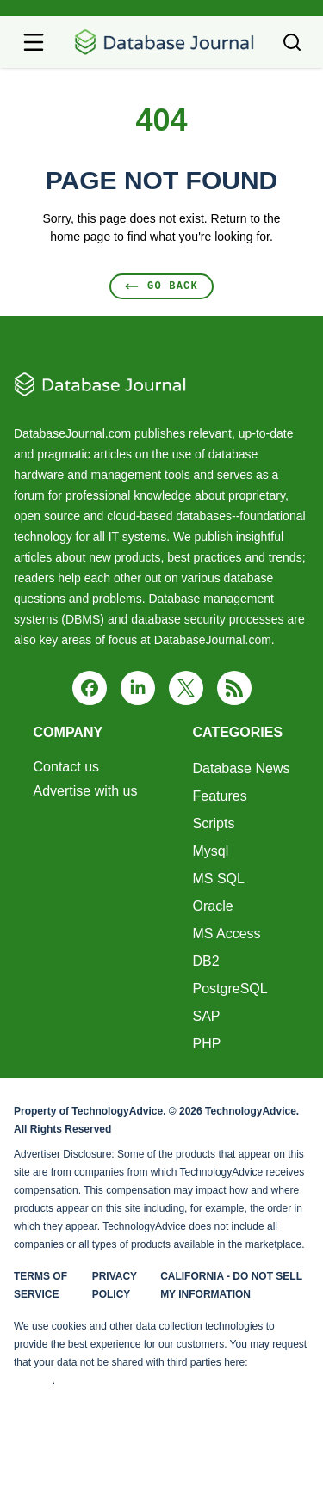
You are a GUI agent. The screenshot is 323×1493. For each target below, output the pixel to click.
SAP (206, 1016)
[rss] (234, 688)
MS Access (226, 933)
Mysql (210, 851)
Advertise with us (86, 791)
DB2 (205, 961)
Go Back (161, 286)
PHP (206, 1043)
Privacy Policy (114, 1285)
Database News (240, 768)
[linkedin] (138, 688)
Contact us (66, 767)
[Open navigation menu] (34, 42)
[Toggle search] (292, 42)
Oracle (212, 906)
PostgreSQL (229, 988)
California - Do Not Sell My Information (231, 1285)
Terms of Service (40, 1285)
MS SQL (218, 878)
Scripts (213, 823)
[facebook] (89, 688)
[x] (186, 688)
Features (219, 796)
